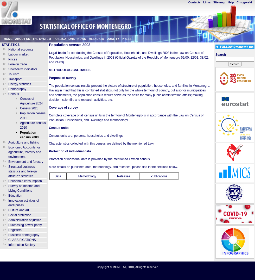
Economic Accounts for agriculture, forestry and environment (24, 152)
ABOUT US (22, 38)
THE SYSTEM (42, 38)
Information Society (21, 245)
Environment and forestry (25, 162)
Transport (15, 79)
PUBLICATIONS (64, 38)
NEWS (81, 38)
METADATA (96, 38)
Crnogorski (244, 2)
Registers (15, 230)
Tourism (13, 74)
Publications (158, 176)
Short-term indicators (22, 69)
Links (207, 2)
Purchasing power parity (25, 225)
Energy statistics (19, 84)
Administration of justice (24, 220)
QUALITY (113, 38)
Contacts (194, 2)
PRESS (126, 38)
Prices (12, 59)
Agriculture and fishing (23, 142)
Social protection (19, 215)
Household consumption (25, 181)
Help (231, 2)
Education (15, 195)
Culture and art (18, 210)
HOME (8, 38)
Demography (17, 89)
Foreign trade (17, 64)
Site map (219, 2)
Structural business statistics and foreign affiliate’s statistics (22, 171)
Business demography (23, 235)
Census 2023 (29, 108)
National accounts (20, 49)
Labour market (18, 54)
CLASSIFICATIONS (22, 240)
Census (13, 94)
